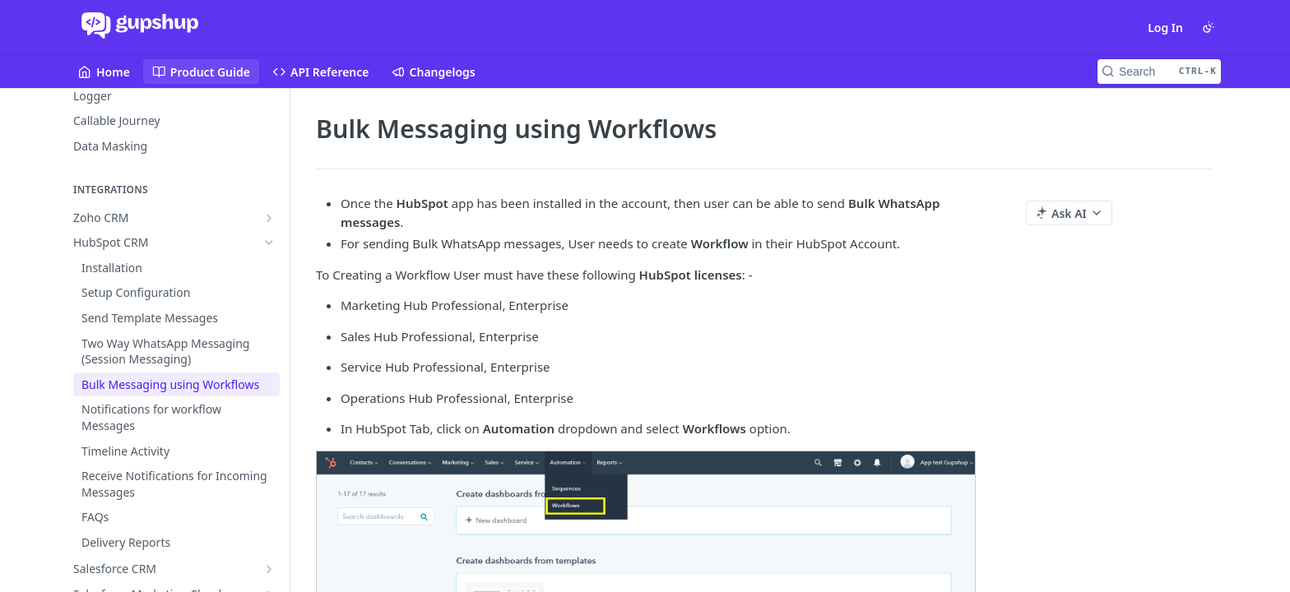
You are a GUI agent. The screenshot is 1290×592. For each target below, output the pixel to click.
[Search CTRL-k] (1159, 71)
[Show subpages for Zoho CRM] (269, 217)
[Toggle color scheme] (1208, 27)
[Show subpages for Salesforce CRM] (269, 569)
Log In (1165, 27)
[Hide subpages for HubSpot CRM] (269, 242)
